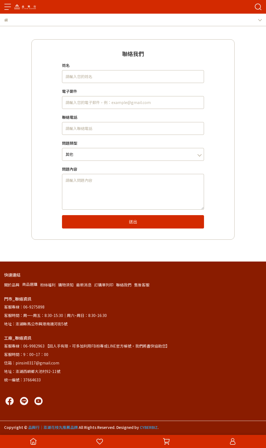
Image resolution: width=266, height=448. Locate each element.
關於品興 (11, 284)
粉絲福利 (47, 284)
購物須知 (65, 284)
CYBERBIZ (149, 427)
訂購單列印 (103, 284)
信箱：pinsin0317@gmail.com (31, 363)
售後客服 (141, 284)
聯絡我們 (123, 284)
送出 (133, 221)
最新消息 (83, 284)
